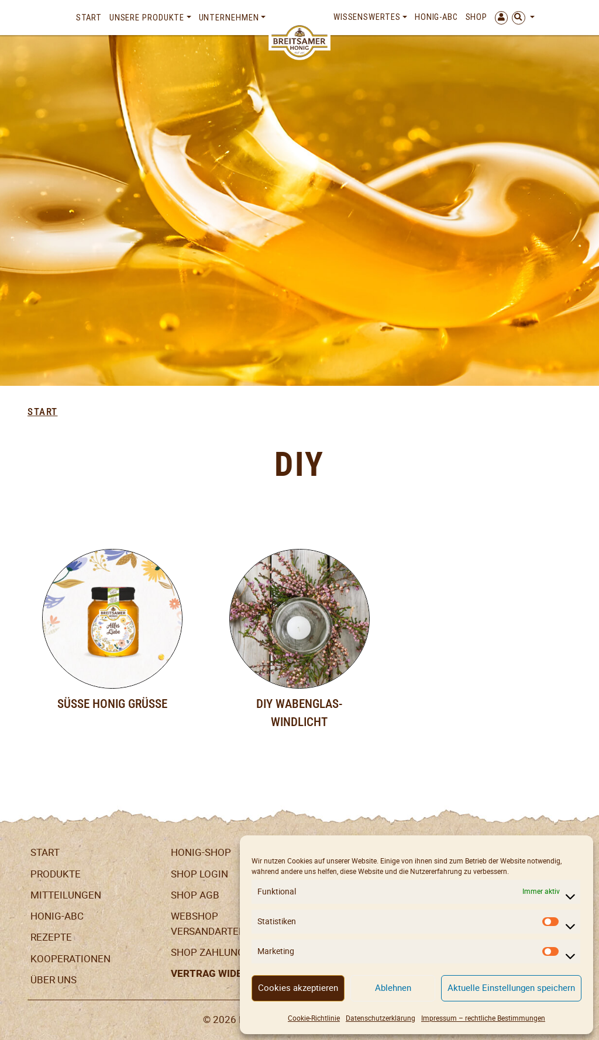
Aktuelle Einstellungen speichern (511, 988)
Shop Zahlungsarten (226, 952)
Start (89, 17)
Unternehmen (229, 17)
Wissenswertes (367, 17)
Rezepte (51, 937)
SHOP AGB (195, 895)
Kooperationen (70, 959)
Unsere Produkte (147, 17)
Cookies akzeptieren (298, 988)
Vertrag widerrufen (225, 973)
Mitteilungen (65, 895)
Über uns (53, 980)
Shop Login (199, 874)
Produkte (55, 874)
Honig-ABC (436, 17)
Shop (477, 17)
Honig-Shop (201, 852)
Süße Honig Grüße (112, 704)
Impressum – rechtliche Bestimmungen (483, 1018)
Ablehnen (393, 988)
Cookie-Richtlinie (314, 1018)
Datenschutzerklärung (380, 1018)
